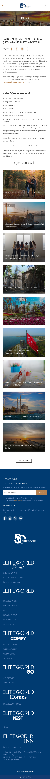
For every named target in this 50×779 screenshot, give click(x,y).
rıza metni (18, 501)
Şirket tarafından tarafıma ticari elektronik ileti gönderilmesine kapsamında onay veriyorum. (23, 499)
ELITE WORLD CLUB (10, 479)
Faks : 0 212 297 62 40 (27, 757)
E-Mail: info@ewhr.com (11, 760)
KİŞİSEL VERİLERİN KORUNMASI (15, 483)
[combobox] (44, 6)
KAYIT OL (41, 492)
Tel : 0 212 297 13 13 (10, 757)
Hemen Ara (25, 777)
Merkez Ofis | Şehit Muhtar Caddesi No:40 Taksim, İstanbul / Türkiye (22, 753)
